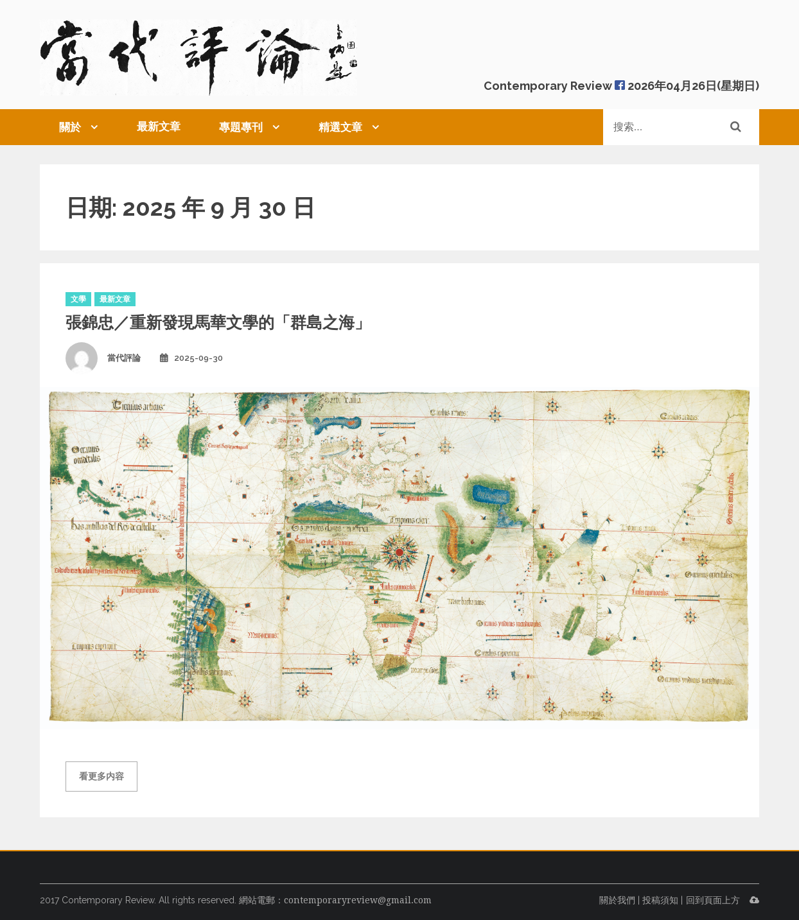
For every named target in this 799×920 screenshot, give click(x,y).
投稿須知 (660, 900)
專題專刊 (241, 127)
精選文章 (340, 127)
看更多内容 (101, 776)
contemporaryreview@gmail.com (358, 900)
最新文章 (158, 126)
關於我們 (617, 900)
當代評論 (124, 358)
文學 (78, 299)
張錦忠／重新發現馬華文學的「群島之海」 (218, 322)
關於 (70, 127)
